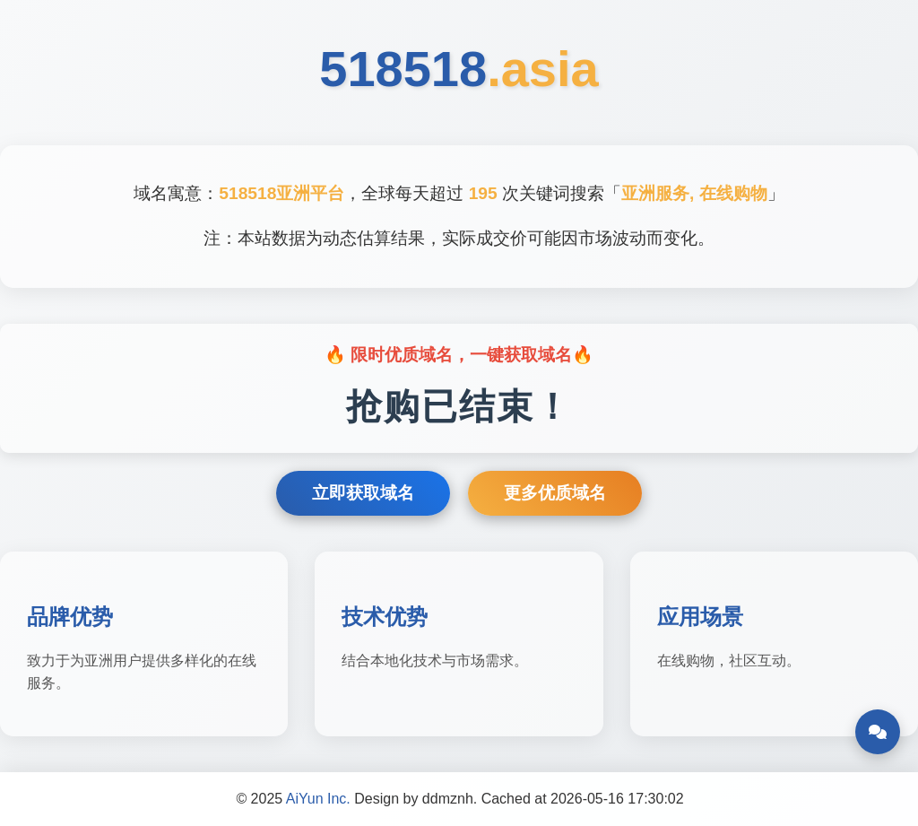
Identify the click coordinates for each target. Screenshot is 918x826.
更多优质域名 (555, 492)
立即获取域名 (363, 492)
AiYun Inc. (318, 798)
